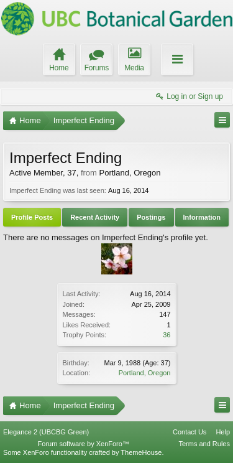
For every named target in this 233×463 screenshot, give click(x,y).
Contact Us (189, 432)
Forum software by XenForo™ (83, 443)
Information (202, 217)
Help (223, 432)
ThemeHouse (141, 452)
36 (166, 335)
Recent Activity (94, 217)
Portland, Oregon (145, 372)
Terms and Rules (204, 443)
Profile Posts (32, 217)
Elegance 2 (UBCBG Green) (46, 432)
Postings (151, 217)
